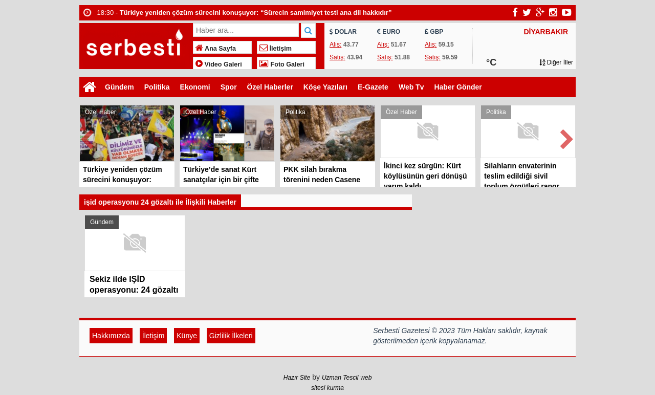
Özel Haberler (270, 87)
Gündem (119, 87)
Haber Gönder (458, 87)
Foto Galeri (281, 64)
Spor (229, 87)
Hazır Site (297, 377)
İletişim (275, 48)
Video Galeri (218, 64)
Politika (157, 87)
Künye (187, 336)
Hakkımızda (111, 336)
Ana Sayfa (215, 48)
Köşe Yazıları (325, 87)
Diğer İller (556, 62)
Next (567, 137)
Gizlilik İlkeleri (231, 336)
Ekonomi (195, 87)
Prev (87, 137)
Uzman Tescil (340, 377)
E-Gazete (373, 87)
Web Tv (411, 87)
